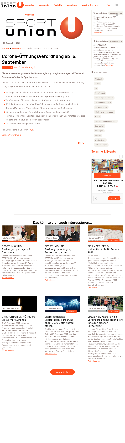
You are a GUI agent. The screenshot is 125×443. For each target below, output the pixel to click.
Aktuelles (29, 5)
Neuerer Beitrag (101, 41)
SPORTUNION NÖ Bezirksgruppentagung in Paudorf (106, 46)
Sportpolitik (99, 126)
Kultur (97, 116)
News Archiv (62, 372)
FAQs (31, 129)
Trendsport (99, 131)
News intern (16, 48)
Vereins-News (100, 140)
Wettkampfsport (101, 145)
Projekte (58, 5)
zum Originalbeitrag (25, 67)
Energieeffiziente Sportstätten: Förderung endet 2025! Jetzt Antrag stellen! (59, 321)
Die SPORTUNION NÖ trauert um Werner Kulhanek (18, 318)
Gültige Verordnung (11, 134)
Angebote (72, 5)
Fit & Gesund (100, 93)
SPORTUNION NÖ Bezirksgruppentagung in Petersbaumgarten (59, 249)
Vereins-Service (90, 5)
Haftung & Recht (101, 107)
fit (96, 88)
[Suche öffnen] (108, 5)
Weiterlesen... (99, 32)
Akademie (44, 5)
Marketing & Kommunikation (105, 121)
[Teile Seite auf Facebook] (79, 143)
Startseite (5, 48)
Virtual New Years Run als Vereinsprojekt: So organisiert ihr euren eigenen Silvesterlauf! (105, 321)
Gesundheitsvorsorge (103, 102)
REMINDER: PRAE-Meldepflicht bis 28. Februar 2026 (104, 249)
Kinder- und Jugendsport (104, 112)
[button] (93, 156)
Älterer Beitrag (100, 13)
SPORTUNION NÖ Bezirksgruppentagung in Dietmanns (16, 249)
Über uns (29, 14)
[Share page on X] (83, 143)
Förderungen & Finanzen (104, 98)
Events (97, 84)
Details (114, 198)
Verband (98, 135)
